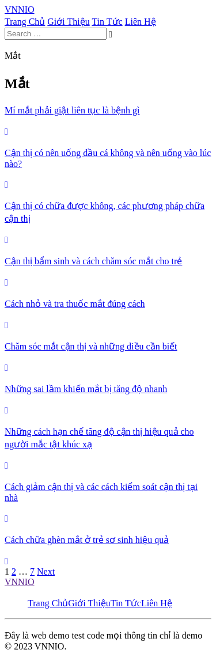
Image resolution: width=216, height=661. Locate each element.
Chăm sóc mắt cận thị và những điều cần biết (91, 346)
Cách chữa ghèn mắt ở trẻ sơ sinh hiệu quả (87, 540)
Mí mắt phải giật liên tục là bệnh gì (72, 110)
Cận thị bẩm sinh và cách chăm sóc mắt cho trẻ (93, 261)
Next (46, 571)
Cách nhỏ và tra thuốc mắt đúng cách (75, 304)
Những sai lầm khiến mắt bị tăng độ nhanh (86, 389)
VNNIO (20, 582)
